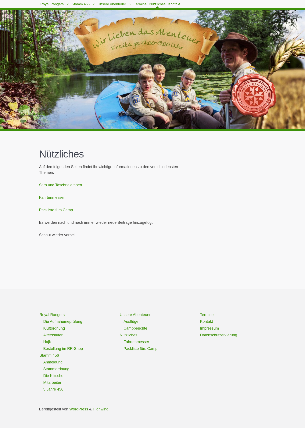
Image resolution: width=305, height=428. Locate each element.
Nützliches (192, 6)
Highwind (100, 409)
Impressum (209, 328)
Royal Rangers (55, 6)
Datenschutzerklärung (218, 335)
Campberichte (135, 328)
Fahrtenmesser (52, 197)
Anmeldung (52, 362)
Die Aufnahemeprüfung (62, 321)
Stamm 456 (92, 6)
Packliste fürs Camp (56, 210)
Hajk (47, 342)
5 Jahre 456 (53, 389)
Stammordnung (56, 369)
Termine (168, 6)
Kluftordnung (54, 328)
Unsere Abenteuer (132, 6)
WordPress (78, 409)
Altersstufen (53, 335)
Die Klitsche (53, 376)
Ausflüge (130, 321)
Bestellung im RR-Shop (63, 349)
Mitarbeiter (52, 382)
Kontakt (216, 6)
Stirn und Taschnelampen (60, 185)
